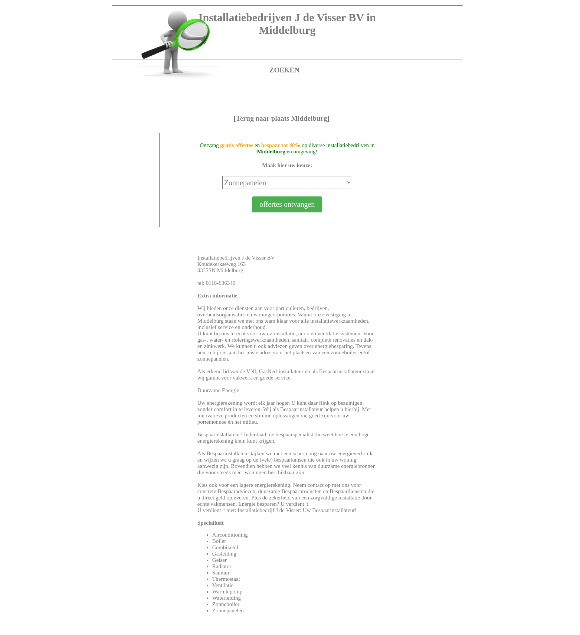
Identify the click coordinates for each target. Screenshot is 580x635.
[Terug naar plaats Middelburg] (281, 118)
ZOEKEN (284, 70)
